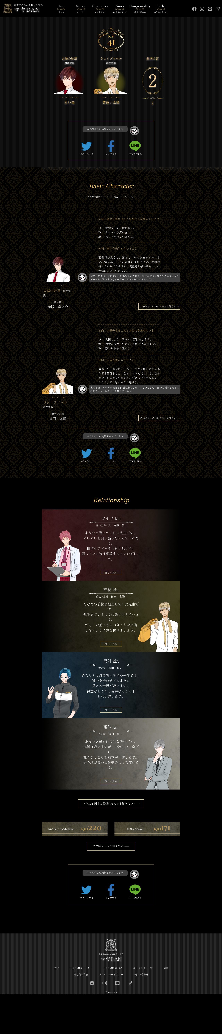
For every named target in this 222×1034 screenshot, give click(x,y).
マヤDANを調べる (112, 1007)
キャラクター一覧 (143, 1007)
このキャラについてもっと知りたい (159, 306)
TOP (56, 1007)
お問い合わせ (141, 1014)
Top (61, 9)
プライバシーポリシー (111, 1014)
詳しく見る (111, 572)
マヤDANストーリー (81, 1007)
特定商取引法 (81, 1014)
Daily (160, 9)
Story (81, 9)
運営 (165, 1007)
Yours (119, 9)
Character (100, 9)
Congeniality (140, 9)
